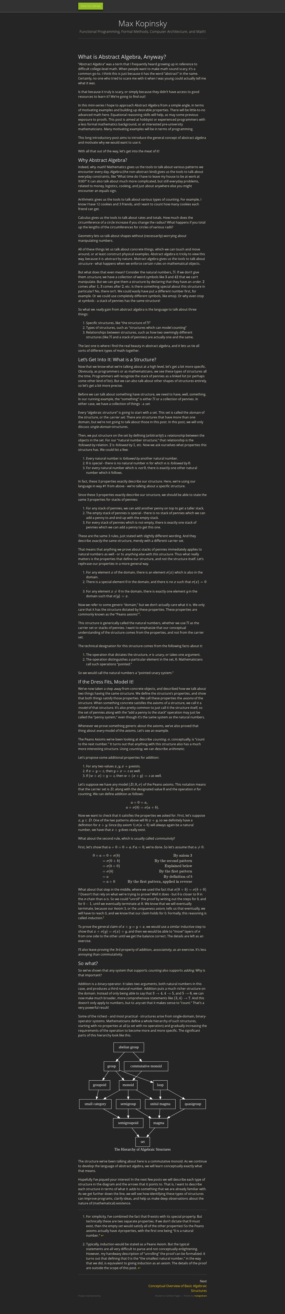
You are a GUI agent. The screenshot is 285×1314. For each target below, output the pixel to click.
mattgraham (200, 1295)
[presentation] (174, 272)
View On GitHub (91, 6)
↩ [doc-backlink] (102, 1235)
